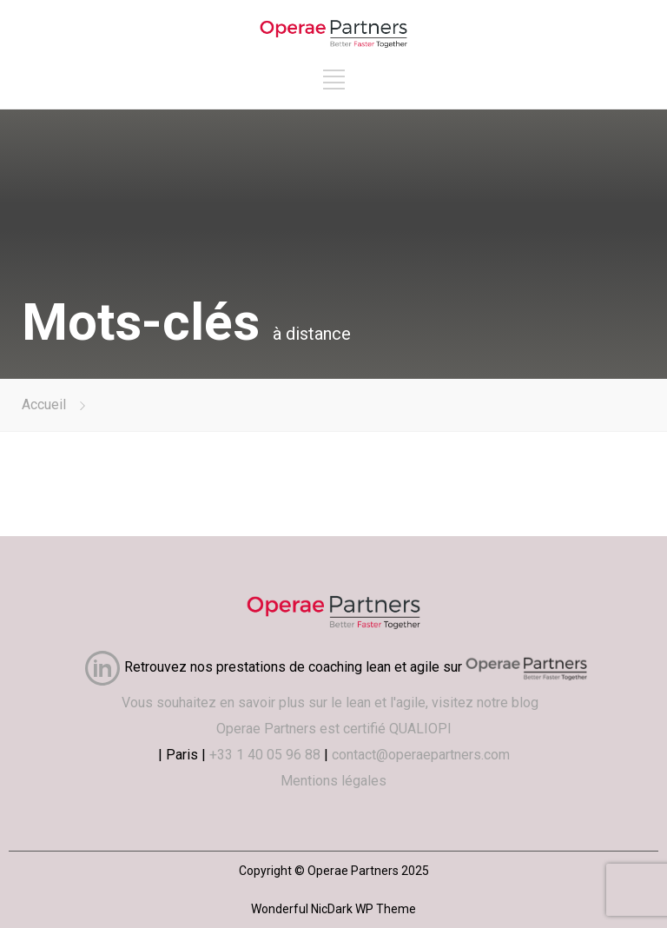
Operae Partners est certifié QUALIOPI (334, 728)
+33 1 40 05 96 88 (264, 754)
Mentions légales (333, 780)
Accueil (44, 404)
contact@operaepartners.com (421, 754)
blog (528, 702)
